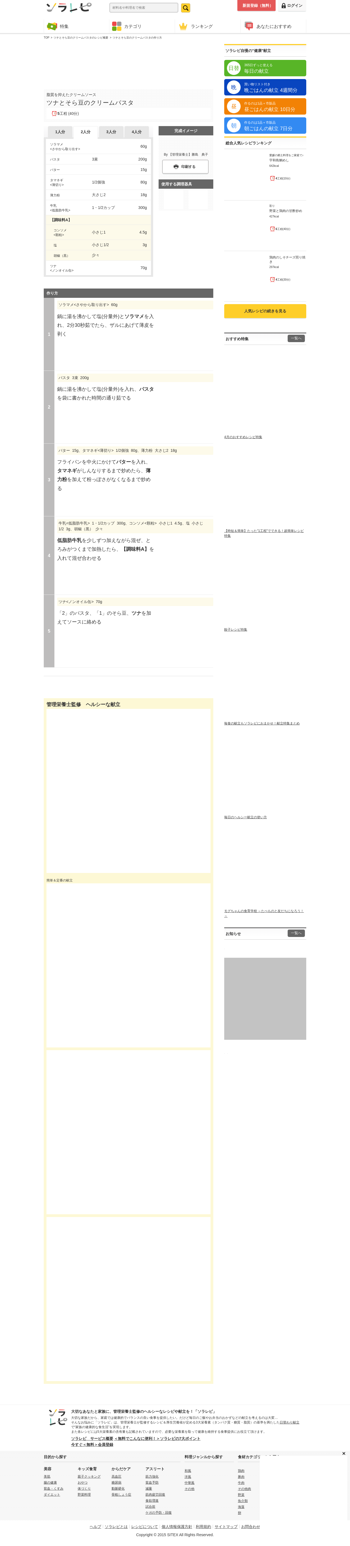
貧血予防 (152, 1482)
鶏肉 (241, 1471)
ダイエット (52, 1494)
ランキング (195, 26)
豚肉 (241, 1477)
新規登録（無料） (258, 5)
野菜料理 (84, 1494)
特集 (58, 26)
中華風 (189, 1483)
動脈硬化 (118, 1488)
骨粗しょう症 (121, 1494)
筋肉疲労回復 (155, 1494)
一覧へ (296, 338)
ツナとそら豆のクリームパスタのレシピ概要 (81, 37)
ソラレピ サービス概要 (92, 1438)
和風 (188, 1471)
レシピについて (144, 1526)
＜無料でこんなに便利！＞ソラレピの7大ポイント (157, 1438)
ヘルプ (95, 1526)
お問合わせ (250, 1526)
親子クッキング (89, 1476)
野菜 (241, 1495)
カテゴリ (127, 26)
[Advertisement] (128, 63)
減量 (148, 1488)
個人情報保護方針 (177, 1526)
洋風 (188, 1477)
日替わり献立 (289, 1422)
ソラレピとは (116, 1526)
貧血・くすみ (53, 1488)
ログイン (292, 5)
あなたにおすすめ (267, 26)
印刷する (188, 167)
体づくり (84, 1488)
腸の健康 (50, 1482)
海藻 (241, 1507)
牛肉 (241, 1483)
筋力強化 (152, 1476)
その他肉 (244, 1489)
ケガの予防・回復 (158, 1513)
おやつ (83, 1482)
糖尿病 (116, 1482)
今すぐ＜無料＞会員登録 (92, 1444)
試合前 (150, 1507)
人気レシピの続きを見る (265, 311)
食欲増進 (152, 1501)
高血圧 (116, 1476)
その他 (189, 1489)
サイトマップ (226, 1526)
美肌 (47, 1476)
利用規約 (203, 1526)
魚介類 (243, 1501)
